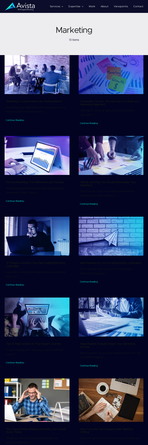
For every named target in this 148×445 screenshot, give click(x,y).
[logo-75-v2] (20, 3)
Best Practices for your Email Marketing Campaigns (110, 263)
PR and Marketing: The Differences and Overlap (35, 182)
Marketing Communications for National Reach (34, 101)
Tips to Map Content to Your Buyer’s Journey (33, 344)
